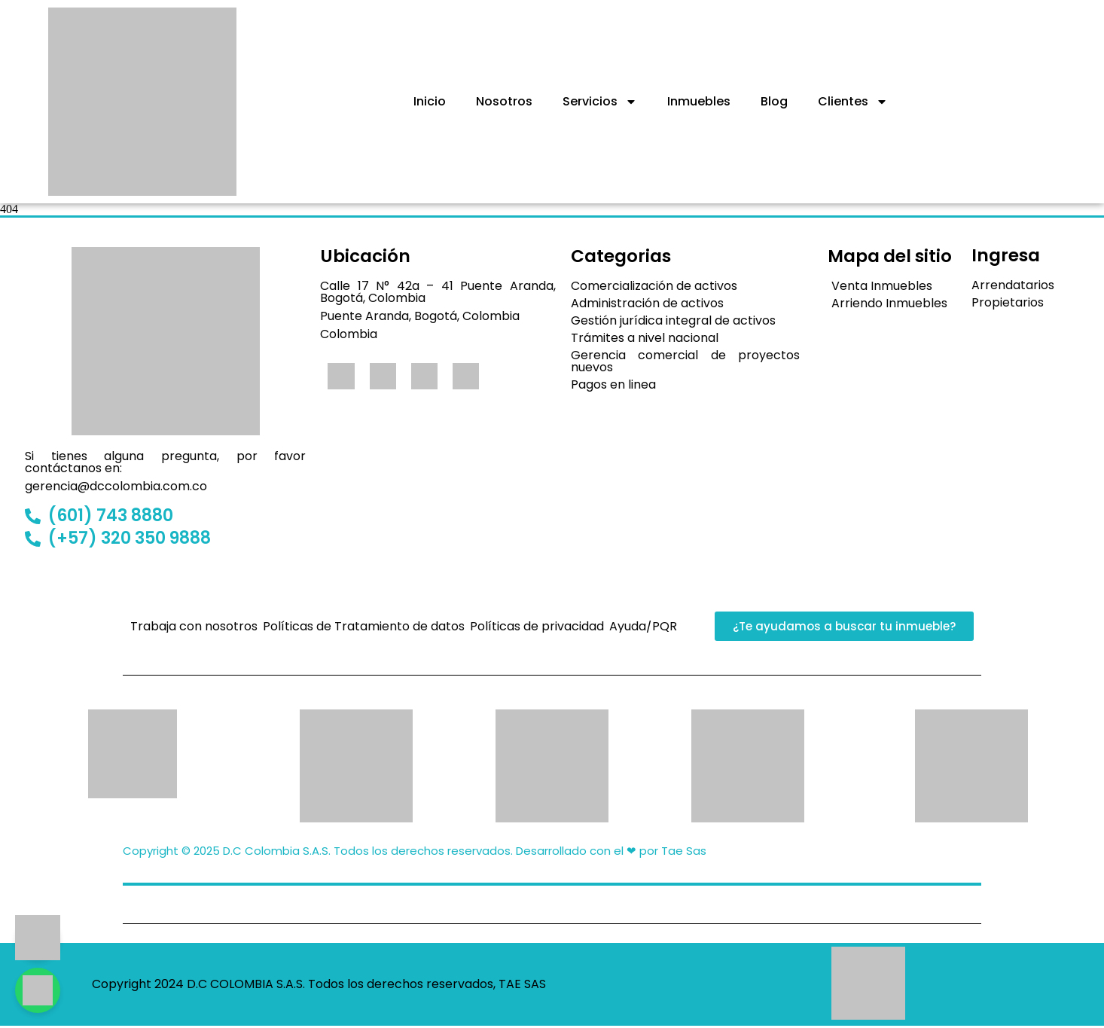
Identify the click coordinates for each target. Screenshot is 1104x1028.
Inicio (429, 101)
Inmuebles (698, 101)
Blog (774, 101)
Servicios (600, 101)
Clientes (853, 101)
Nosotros (504, 101)
